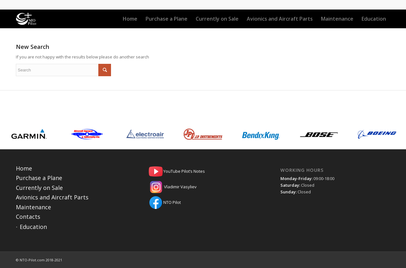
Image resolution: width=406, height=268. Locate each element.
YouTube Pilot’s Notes (203, 171)
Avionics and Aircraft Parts (52, 197)
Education (33, 227)
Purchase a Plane (39, 178)
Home (24, 168)
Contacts (28, 216)
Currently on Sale (39, 187)
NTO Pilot (203, 202)
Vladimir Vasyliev (203, 187)
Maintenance (33, 207)
